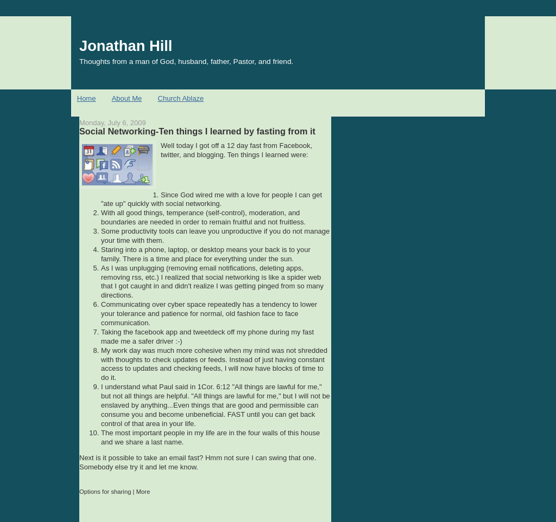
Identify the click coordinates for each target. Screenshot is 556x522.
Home (86, 98)
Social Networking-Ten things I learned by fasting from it (197, 131)
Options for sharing (105, 491)
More (143, 491)
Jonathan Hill (125, 45)
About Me (127, 98)
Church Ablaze (181, 98)
